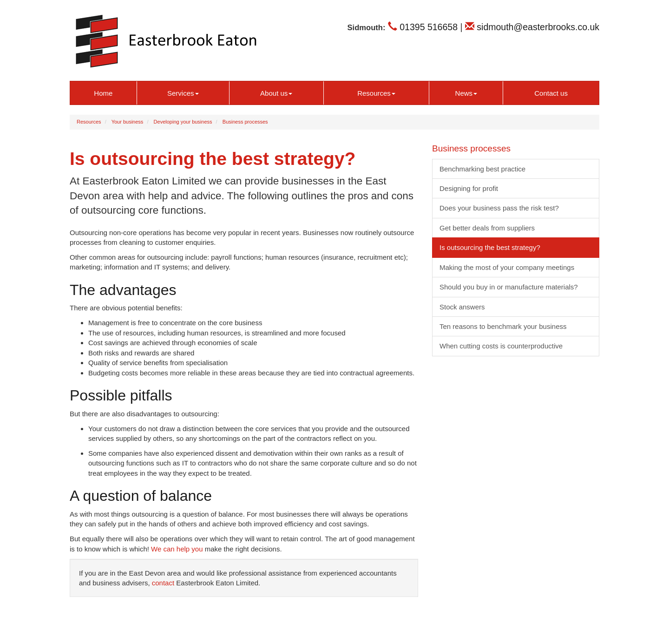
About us (276, 93)
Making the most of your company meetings (506, 267)
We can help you (177, 549)
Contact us (551, 93)
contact (163, 583)
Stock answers (462, 307)
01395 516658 (423, 27)
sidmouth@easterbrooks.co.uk (532, 27)
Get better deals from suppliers (487, 228)
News (466, 93)
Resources (376, 93)
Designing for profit (468, 188)
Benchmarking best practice (482, 169)
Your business (128, 122)
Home (103, 93)
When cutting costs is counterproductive (501, 346)
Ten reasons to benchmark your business (502, 326)
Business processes (245, 122)
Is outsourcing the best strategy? (489, 247)
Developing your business (183, 122)
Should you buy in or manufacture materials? (508, 287)
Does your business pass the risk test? (499, 208)
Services (183, 93)
